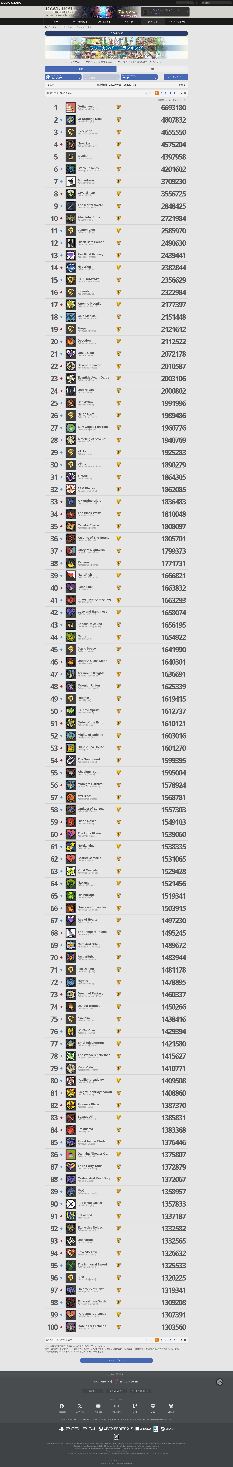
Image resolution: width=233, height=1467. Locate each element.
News (81, 1412)
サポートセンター (118, 1419)
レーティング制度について (70, 1419)
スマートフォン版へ (118, 1374)
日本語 (207, 3)
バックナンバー (175, 77)
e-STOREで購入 (116, 1391)
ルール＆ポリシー (143, 1419)
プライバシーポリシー (102, 1419)
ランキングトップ (116, 1360)
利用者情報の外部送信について (161, 1419)
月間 (152, 69)
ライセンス (130, 1419)
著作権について (86, 1419)
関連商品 (92, 1391)
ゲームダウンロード (140, 1391)
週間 (81, 69)
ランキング (53, 27)
